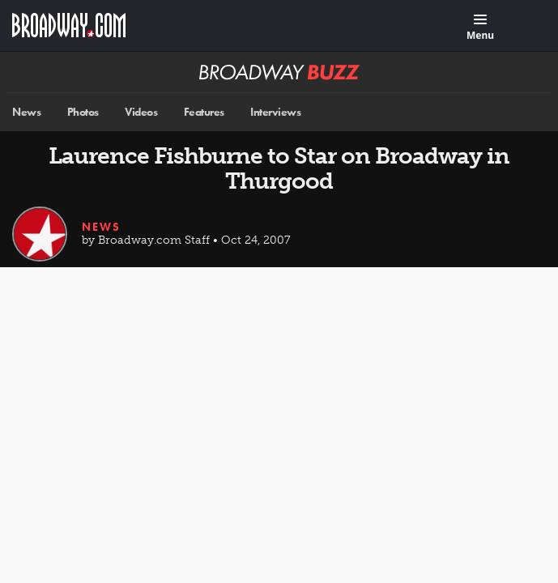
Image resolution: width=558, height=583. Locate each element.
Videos (141, 112)
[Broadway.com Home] (69, 25)
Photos (83, 112)
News (26, 112)
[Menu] (480, 28)
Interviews (275, 112)
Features (204, 112)
